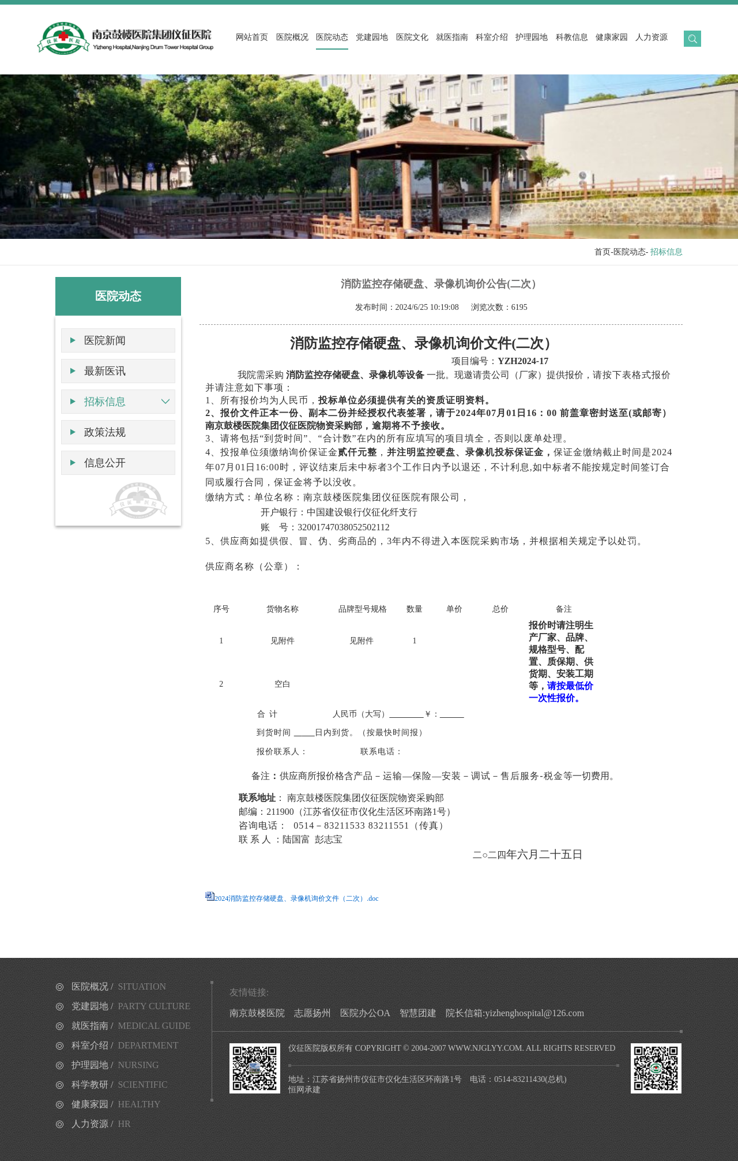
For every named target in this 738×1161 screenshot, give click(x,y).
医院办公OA (365, 1013)
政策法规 (105, 432)
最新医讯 (105, 371)
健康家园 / (116, 1104)
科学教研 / (119, 1084)
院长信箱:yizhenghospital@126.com (515, 1013)
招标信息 (105, 401)
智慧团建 (418, 1013)
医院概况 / (118, 986)
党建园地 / (130, 1006)
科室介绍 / (125, 1045)
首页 (602, 252)
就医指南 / (131, 1026)
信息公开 (105, 463)
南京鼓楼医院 (257, 1013)
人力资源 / (101, 1124)
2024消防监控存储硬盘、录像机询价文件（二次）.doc (296, 898)
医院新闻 (105, 340)
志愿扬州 (312, 1013)
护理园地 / (115, 1065)
